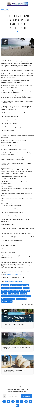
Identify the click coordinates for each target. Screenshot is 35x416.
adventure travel (21, 298)
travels (13, 288)
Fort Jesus (23, 293)
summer (19, 288)
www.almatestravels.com (13, 281)
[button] (2, 4)
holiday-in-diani (15, 285)
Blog (7, 9)
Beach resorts (6, 296)
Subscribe (26, 396)
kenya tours (5, 288)
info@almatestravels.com (13, 274)
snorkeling (26, 290)
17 (5, 312)
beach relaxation (16, 290)
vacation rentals (16, 296)
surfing (4, 293)
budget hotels (26, 296)
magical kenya (6, 290)
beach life (26, 288)
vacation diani (24, 285)
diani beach (5, 285)
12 (5, 335)
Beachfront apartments (8, 298)
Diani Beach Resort (13, 293)
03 (5, 358)
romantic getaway (7, 301)
